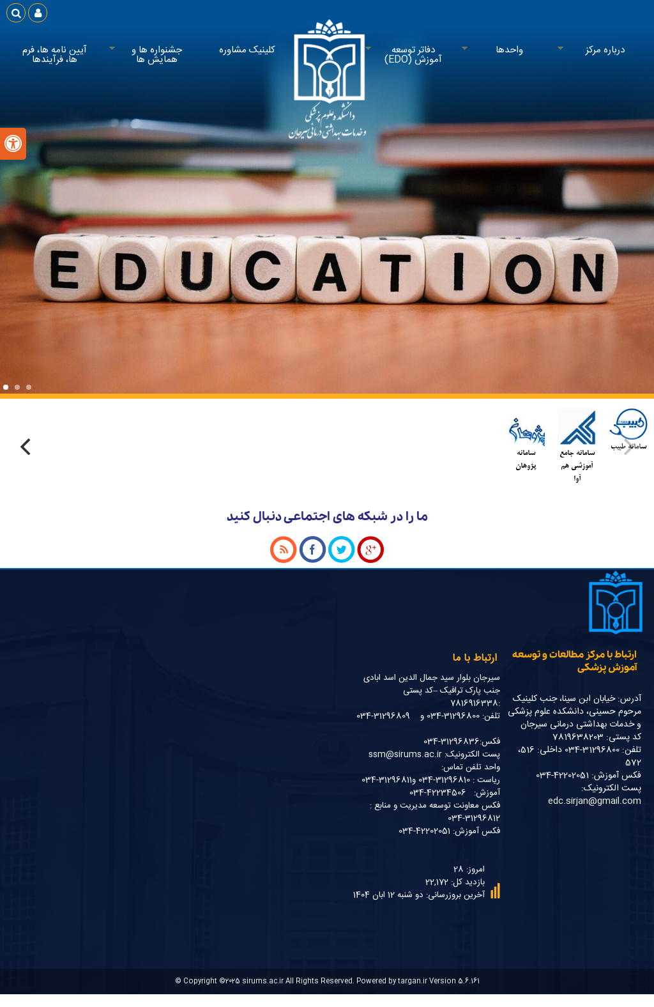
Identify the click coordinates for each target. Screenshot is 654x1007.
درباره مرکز (602, 50)
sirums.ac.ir (263, 981)
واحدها (506, 50)
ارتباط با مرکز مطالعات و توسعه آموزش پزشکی (574, 661)
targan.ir (412, 981)
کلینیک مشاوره (247, 50)
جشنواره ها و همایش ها (154, 55)
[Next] (27, 447)
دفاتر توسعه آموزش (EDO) (410, 55)
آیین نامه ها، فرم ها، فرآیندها (54, 55)
